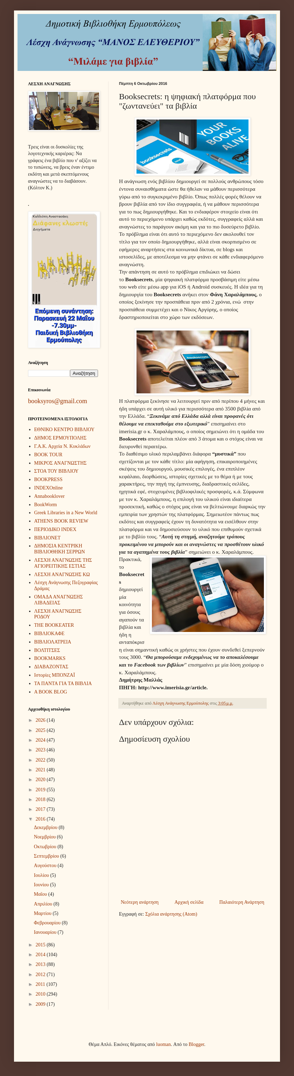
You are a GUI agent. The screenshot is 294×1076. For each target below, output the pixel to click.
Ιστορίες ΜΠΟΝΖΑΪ (54, 675)
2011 (41, 984)
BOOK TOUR (48, 454)
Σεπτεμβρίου (47, 856)
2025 (41, 730)
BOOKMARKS (49, 658)
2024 (41, 740)
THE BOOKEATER (54, 625)
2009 (41, 1004)
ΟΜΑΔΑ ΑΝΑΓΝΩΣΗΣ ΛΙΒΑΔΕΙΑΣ (58, 599)
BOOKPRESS (48, 479)
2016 (41, 819)
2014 (41, 954)
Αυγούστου (46, 865)
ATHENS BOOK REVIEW (61, 521)
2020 (41, 779)
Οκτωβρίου (45, 846)
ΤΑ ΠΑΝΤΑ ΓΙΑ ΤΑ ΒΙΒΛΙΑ (63, 683)
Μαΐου (41, 894)
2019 (41, 789)
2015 (41, 944)
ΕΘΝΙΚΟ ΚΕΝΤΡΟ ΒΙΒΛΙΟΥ (64, 429)
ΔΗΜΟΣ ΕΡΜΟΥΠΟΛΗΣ (60, 438)
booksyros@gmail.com (57, 401)
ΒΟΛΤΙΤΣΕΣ (47, 650)
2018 (41, 799)
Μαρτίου (43, 913)
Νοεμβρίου (45, 836)
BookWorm (45, 504)
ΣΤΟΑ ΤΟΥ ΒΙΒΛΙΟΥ (56, 471)
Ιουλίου (42, 875)
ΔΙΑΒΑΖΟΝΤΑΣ (51, 666)
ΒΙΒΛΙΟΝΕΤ (47, 537)
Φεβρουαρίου (48, 922)
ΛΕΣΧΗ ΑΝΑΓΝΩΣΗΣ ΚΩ (62, 574)
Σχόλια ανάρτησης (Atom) (171, 914)
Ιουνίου (42, 884)
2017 (41, 809)
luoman (163, 1044)
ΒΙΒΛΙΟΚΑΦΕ (49, 633)
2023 (41, 750)
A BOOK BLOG (50, 692)
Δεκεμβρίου (46, 827)
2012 (41, 974)
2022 (41, 760)
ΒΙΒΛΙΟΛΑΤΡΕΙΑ (52, 642)
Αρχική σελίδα (188, 902)
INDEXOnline (48, 487)
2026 (41, 720)
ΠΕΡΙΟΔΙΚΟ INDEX (55, 529)
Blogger (196, 1044)
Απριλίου (44, 904)
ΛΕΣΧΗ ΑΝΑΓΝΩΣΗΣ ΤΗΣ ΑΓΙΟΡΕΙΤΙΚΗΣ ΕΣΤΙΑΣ (63, 563)
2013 (41, 964)
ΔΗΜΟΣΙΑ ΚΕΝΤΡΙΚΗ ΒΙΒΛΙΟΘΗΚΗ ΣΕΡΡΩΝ (59, 548)
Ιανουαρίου (46, 932)
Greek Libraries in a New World (65, 512)
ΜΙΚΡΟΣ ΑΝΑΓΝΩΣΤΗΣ (60, 463)
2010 (41, 994)
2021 (41, 769)
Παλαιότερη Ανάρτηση (241, 902)
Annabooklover (49, 496)
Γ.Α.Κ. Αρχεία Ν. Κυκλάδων (62, 446)
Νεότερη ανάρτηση (140, 902)
